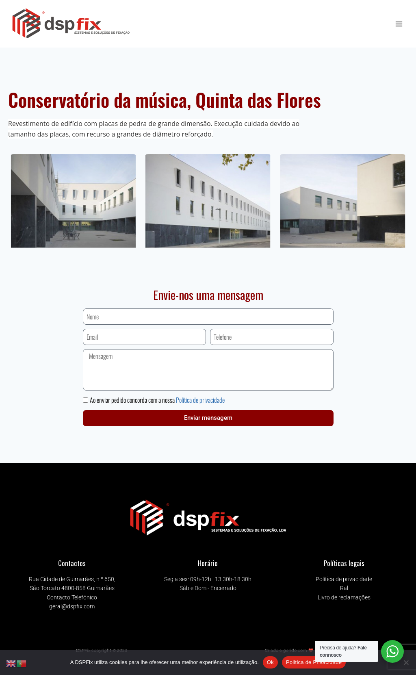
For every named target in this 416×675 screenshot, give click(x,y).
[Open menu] (398, 23)
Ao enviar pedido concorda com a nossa (157, 400)
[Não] (406, 662)
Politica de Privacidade (314, 662)
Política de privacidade (200, 400)
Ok (270, 662)
